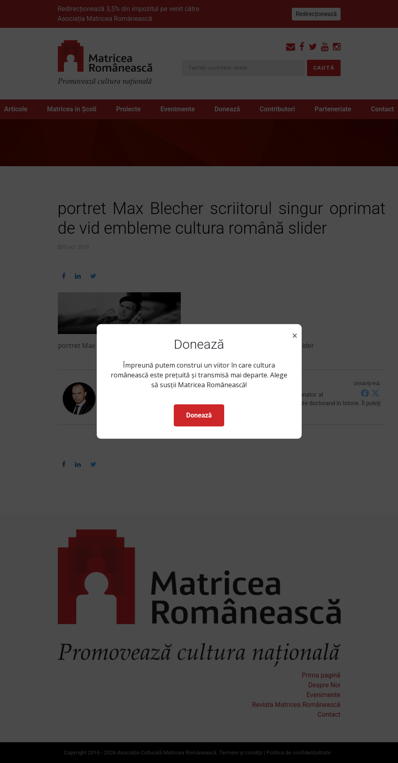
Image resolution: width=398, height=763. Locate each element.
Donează (199, 415)
